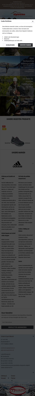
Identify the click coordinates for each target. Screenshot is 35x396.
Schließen (10, 45)
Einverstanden (25, 45)
